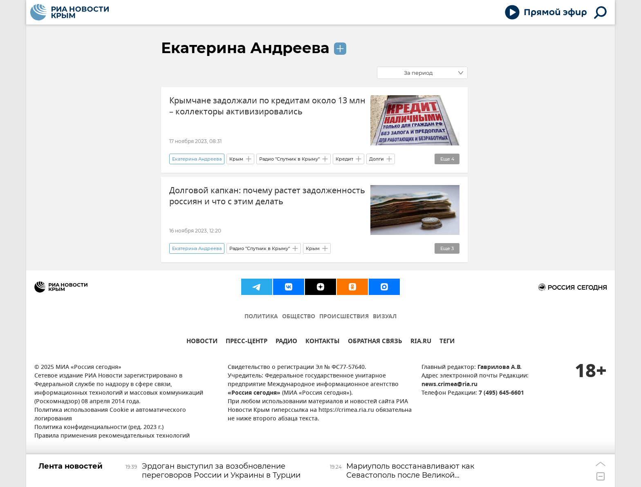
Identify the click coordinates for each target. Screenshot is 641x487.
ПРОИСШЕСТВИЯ (344, 317)
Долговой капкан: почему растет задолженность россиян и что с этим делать (267, 196)
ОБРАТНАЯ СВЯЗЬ (375, 342)
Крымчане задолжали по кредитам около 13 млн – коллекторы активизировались (267, 106)
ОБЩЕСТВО (298, 317)
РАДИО (286, 342)
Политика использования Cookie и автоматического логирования (110, 415)
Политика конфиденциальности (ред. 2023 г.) (99, 427)
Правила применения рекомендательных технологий (112, 436)
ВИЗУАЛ (385, 317)
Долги (376, 159)
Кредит (344, 159)
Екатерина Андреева (245, 48)
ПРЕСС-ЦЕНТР (246, 342)
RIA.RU (420, 342)
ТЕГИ (447, 342)
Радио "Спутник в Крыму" (289, 159)
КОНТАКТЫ (322, 342)
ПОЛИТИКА (261, 317)
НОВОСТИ (201, 342)
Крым (236, 159)
